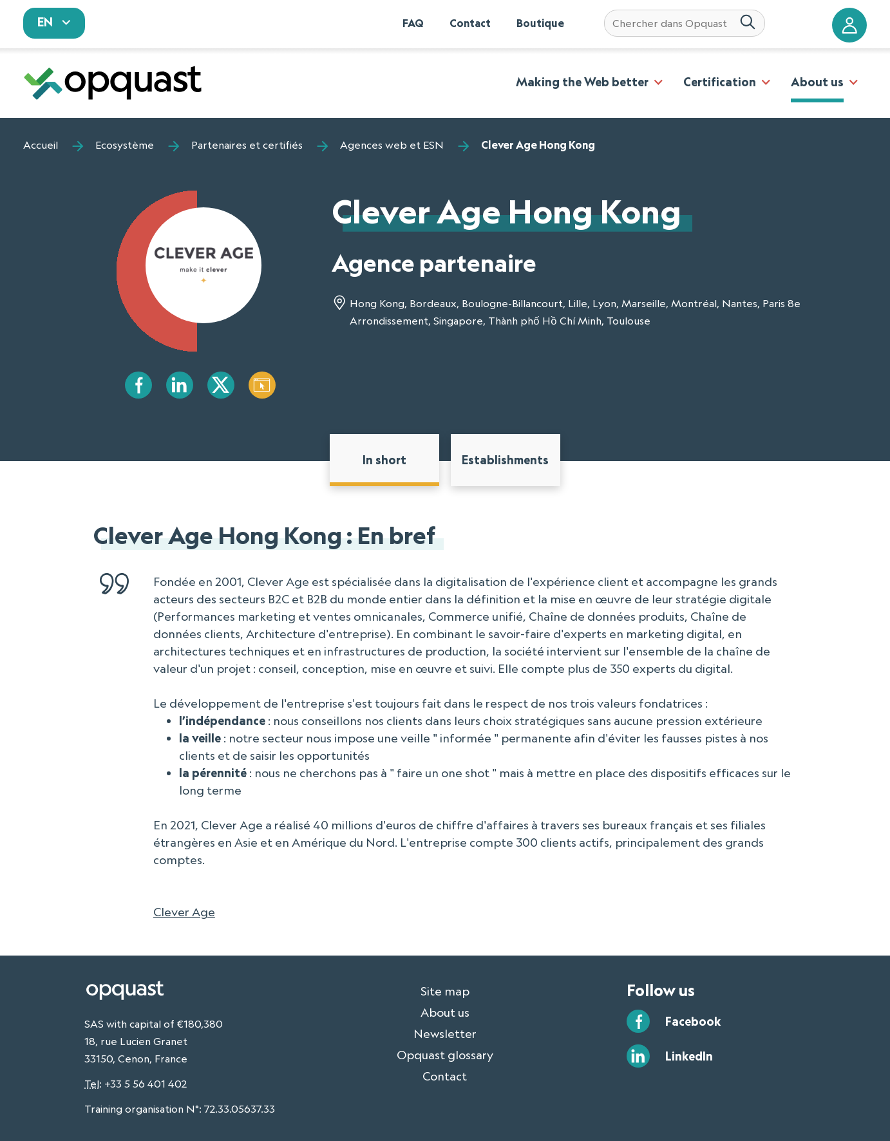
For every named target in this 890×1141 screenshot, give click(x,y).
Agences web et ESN (392, 144)
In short (384, 459)
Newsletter (445, 1033)
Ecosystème (124, 144)
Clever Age (184, 911)
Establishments (505, 459)
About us (817, 82)
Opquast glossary (445, 1054)
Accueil (40, 144)
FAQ (413, 23)
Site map (445, 991)
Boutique (540, 23)
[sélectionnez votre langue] (54, 23)
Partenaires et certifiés (247, 144)
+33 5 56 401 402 (145, 1083)
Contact (470, 23)
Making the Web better (582, 82)
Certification (719, 82)
